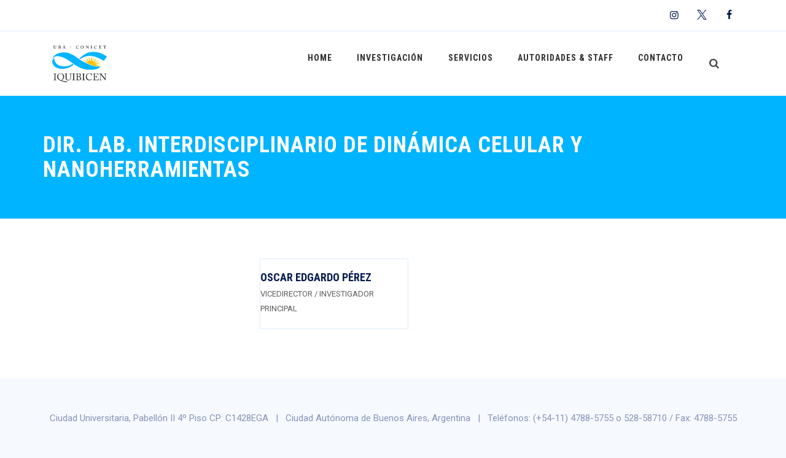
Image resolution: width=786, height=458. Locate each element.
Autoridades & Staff (571, 63)
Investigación (403, 63)
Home (337, 63)
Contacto (662, 63)
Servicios (479, 63)
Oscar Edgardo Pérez (316, 277)
